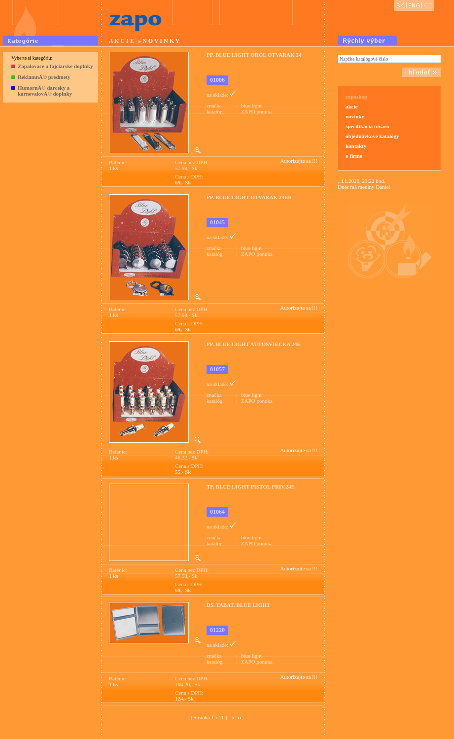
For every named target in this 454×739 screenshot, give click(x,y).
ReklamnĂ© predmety (44, 77)
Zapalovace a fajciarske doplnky (55, 66)
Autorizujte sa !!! (298, 161)
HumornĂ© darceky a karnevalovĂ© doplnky (45, 91)
